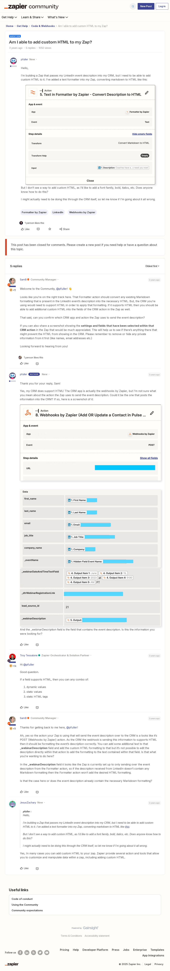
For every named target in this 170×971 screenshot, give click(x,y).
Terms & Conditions (71, 935)
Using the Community (25, 904)
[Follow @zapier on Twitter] (40, 952)
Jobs (126, 949)
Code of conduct (22, 898)
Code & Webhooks (43, 26)
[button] (146, 6)
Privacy (159, 964)
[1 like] (31, 223)
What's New (58, 17)
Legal (148, 964)
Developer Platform (95, 949)
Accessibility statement (97, 935)
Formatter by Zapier (34, 212)
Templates (157, 949)
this (127, 826)
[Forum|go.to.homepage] (32, 6)
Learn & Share (32, 17)
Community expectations (27, 910)
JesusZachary (28, 802)
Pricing (64, 949)
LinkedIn (58, 212)
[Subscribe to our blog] (33, 952)
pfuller (24, 59)
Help (76, 949)
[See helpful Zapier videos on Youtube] (46, 952)
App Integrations (153, 955)
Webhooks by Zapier (82, 212)
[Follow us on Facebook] (20, 952)
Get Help (10, 17)
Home (9, 26)
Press (115, 949)
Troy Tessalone (29, 655)
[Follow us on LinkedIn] (26, 952)
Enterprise (140, 949)
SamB (23, 279)
